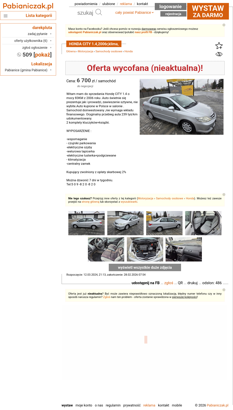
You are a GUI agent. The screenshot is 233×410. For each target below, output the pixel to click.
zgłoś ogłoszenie (34, 48)
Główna (71, 51)
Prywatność (132, 405)
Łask (44, 344)
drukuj (192, 283)
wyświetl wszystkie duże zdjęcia (145, 267)
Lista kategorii (39, 15)
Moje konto (83, 405)
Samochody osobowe (108, 51)
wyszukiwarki (129, 201)
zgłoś (168, 283)
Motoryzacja (85, 51)
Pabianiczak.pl (217, 405)
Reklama (149, 405)
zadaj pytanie (37, 34)
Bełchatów (40, 339)
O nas (99, 405)
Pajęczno (41, 364)
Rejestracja (173, 14)
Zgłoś (106, 297)
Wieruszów (40, 395)
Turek (43, 385)
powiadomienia (86, 4)
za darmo (208, 11)
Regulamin (113, 405)
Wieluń (42, 390)
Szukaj (98, 12)
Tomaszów (40, 380)
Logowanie (170, 6)
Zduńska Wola (37, 400)
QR (180, 283)
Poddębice (40, 369)
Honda (128, 51)
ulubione (108, 4)
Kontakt (163, 405)
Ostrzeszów (39, 359)
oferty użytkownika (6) (30, 41)
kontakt (142, 4)
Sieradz (42, 375)
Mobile (177, 405)
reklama (126, 4)
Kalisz (43, 354)
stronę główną (90, 201)
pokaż (42, 54)
